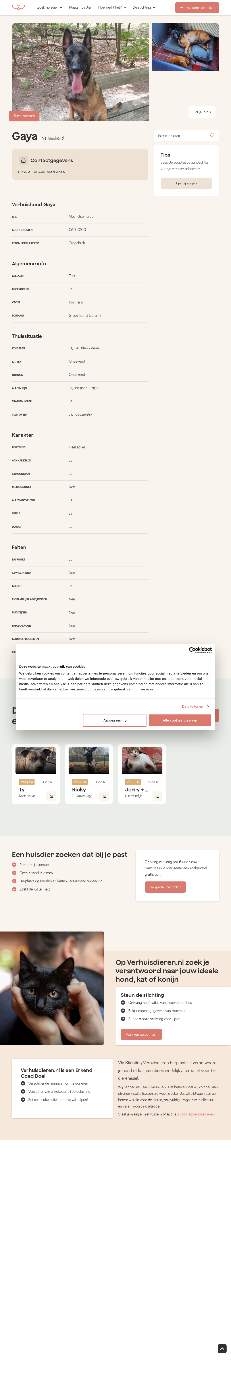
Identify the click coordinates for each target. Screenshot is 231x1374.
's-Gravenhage (82, 796)
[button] (96, 7)
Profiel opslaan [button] (186, 136)
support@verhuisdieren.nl (198, 1114)
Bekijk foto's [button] (202, 112)
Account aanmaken (197, 7)
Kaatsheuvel (27, 796)
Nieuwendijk (133, 796)
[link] (80, 7)
